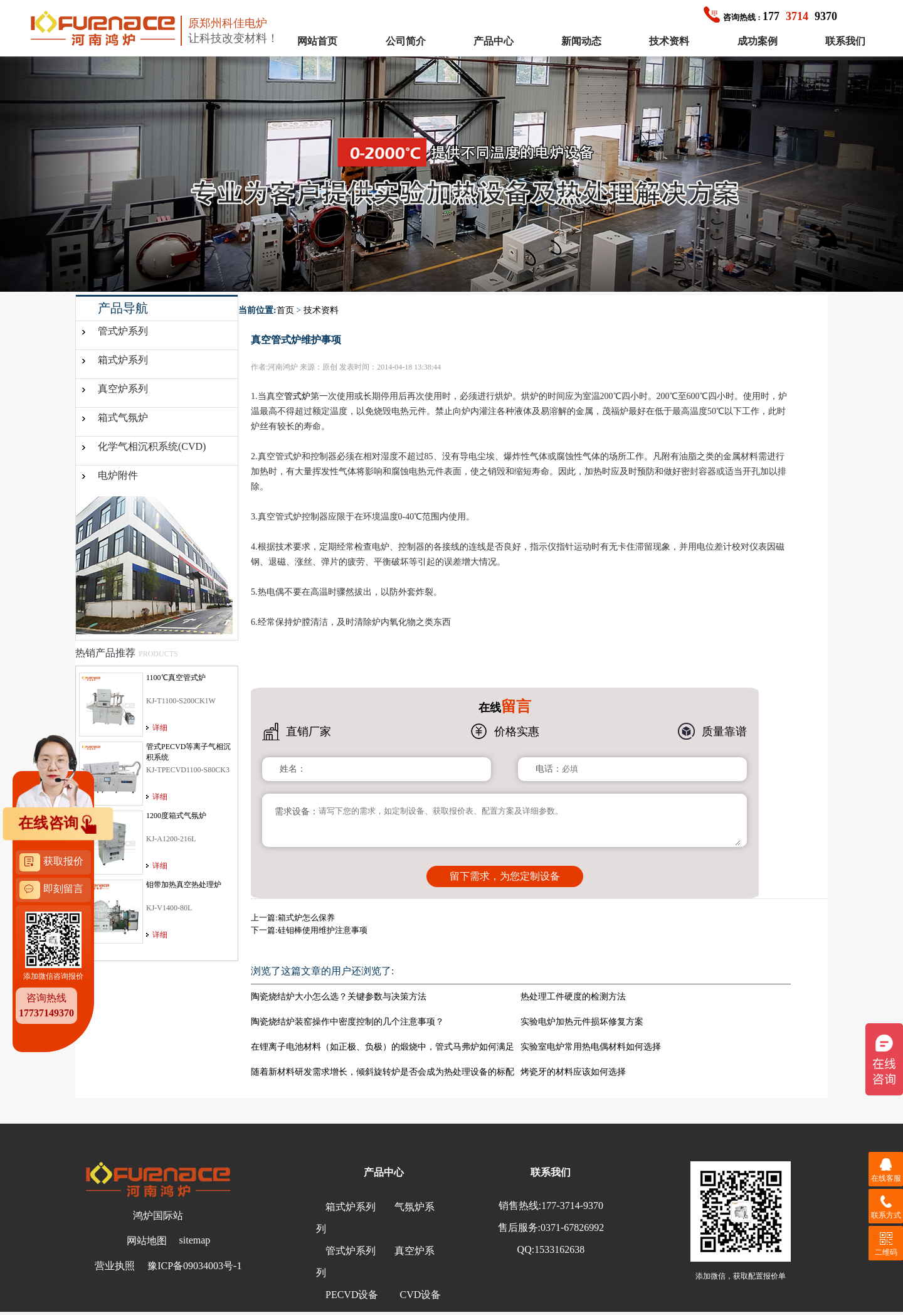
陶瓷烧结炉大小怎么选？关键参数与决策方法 (338, 996)
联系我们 (845, 41)
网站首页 (317, 41)
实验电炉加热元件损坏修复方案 (581, 1021)
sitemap (195, 1240)
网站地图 (147, 1240)
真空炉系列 (123, 388)
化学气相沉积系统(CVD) (152, 446)
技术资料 (669, 41)
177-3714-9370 (572, 1205)
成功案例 (757, 41)
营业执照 (115, 1265)
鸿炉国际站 (158, 1215)
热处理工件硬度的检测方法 (573, 996)
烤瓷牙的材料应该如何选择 (573, 1072)
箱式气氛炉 (123, 417)
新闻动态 (581, 41)
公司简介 (406, 41)
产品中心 (493, 41)
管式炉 (297, 396)
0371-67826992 (572, 1227)
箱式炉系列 (123, 359)
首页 (285, 310)
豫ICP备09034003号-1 (194, 1265)
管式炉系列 (123, 331)
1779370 (770, 16)
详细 (159, 727)
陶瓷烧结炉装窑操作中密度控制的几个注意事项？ (347, 1021)
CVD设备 (420, 1294)
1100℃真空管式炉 (176, 677)
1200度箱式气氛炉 (176, 815)
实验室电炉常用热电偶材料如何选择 (590, 1046)
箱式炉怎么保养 (306, 917)
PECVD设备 (351, 1294)
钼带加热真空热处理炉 (183, 884)
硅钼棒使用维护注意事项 (322, 930)
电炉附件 (118, 475)
